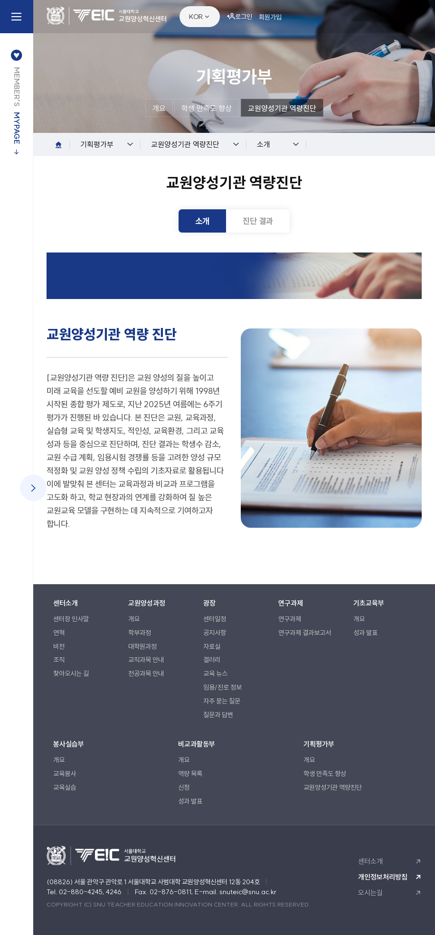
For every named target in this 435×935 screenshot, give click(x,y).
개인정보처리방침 (382, 876)
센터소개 (370, 861)
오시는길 (370, 892)
